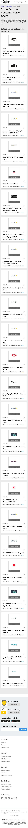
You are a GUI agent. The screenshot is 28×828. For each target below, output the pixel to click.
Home (2, 6)
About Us (23, 812)
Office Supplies (9, 6)
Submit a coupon (5, 758)
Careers (3, 744)
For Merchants (5, 747)
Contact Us (4, 813)
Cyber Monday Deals (6, 786)
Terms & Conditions (14, 812)
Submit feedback (5, 761)
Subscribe (23, 729)
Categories (8, 810)
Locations (3, 772)
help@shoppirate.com (6, 775)
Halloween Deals (5, 789)
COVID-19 (16, 810)
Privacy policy (4, 812)
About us (3, 742)
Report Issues (14, 704)
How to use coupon (6, 756)
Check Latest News (14, 712)
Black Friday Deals (6, 784)
